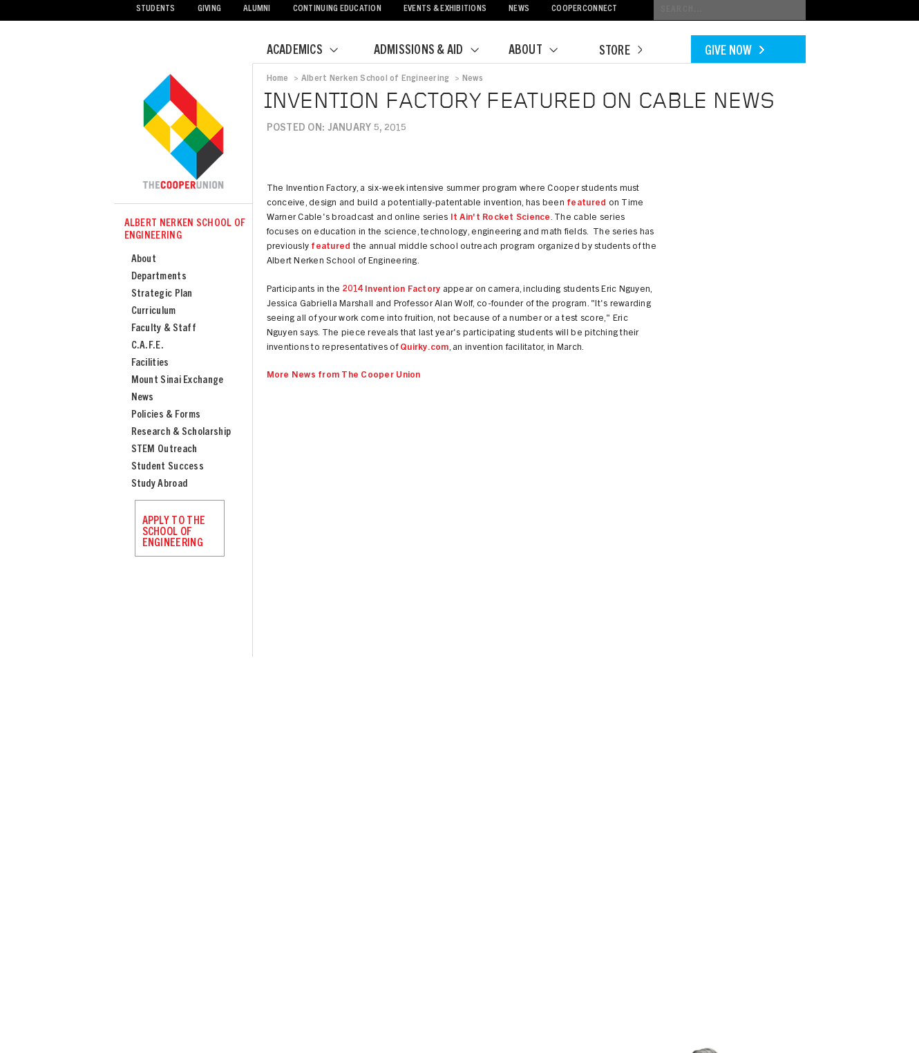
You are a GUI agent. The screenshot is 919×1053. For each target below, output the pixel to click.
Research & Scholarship (181, 432)
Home (278, 79)
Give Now (734, 52)
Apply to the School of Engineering (174, 532)
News (519, 9)
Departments (159, 277)
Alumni (257, 9)
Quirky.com (424, 348)
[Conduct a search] (730, 10)
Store (620, 52)
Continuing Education (337, 9)
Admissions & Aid (435, 51)
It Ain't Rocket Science (501, 218)
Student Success (168, 467)
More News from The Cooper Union (344, 375)
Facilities (150, 363)
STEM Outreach (164, 450)
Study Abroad (159, 484)
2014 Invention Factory (392, 290)
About (542, 51)
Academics (311, 51)
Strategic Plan (162, 294)
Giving (210, 9)
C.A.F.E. (147, 346)
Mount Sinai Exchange (177, 380)
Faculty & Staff (164, 329)
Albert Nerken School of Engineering (185, 229)
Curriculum (153, 311)
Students (156, 9)
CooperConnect (584, 9)
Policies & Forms (166, 415)
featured (586, 203)
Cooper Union (183, 133)
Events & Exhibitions (445, 9)
